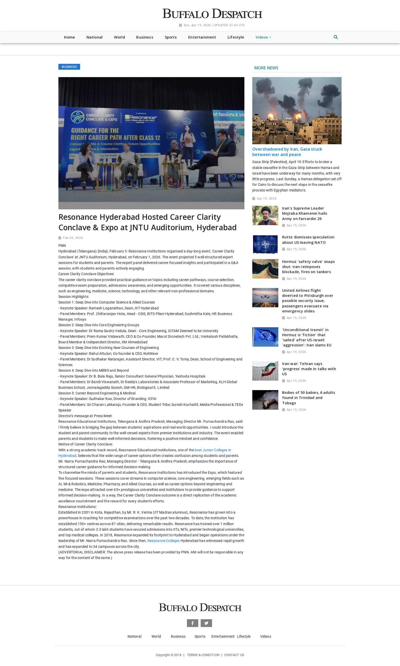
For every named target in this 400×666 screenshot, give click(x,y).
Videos (265, 636)
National (134, 636)
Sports (200, 636)
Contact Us (234, 655)
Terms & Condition (203, 655)
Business (178, 636)
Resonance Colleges (163, 541)
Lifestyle (244, 636)
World (156, 636)
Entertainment (223, 636)
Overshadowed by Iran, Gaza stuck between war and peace (287, 151)
